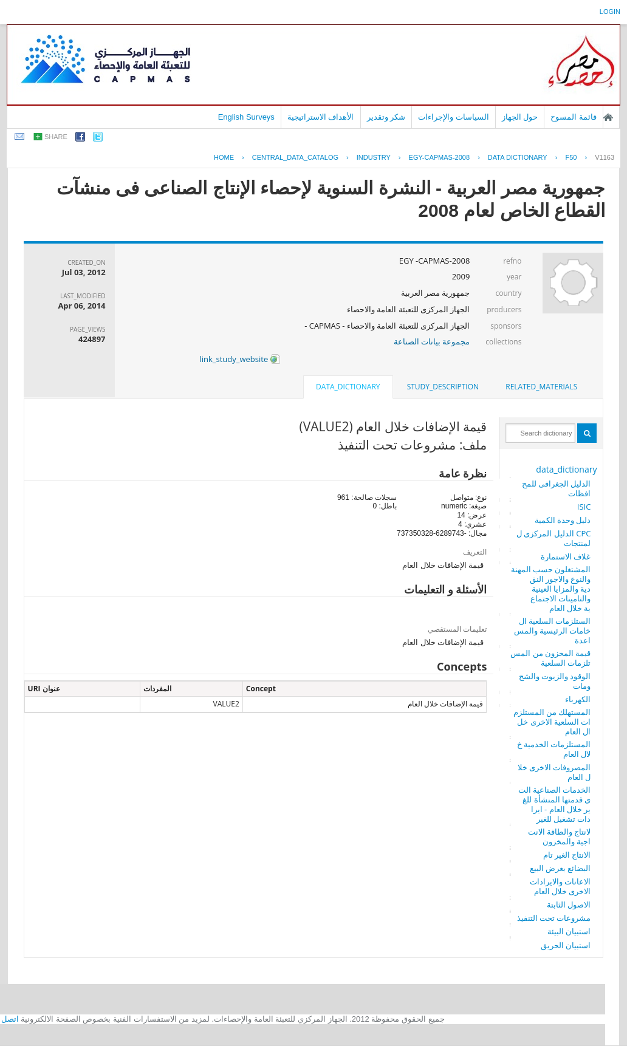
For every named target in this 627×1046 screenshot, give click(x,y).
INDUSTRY (374, 157)
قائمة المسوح (573, 116)
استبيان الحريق (566, 945)
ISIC (584, 506)
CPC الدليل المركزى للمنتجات (553, 538)
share (55, 136)
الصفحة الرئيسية (608, 117)
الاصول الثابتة (569, 904)
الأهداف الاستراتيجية (320, 116)
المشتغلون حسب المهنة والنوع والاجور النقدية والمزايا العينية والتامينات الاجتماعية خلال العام (551, 588)
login (610, 11)
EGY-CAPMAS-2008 (439, 157)
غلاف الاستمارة (566, 556)
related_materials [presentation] (541, 386)
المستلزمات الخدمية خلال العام (554, 749)
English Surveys (246, 116)
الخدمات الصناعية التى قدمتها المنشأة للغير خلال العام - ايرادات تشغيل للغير (554, 804)
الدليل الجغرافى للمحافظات (556, 488)
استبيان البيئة (569, 931)
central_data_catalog (295, 157)
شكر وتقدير (386, 116)
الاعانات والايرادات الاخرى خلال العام (560, 886)
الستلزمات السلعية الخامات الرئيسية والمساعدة (552, 630)
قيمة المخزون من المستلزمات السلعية (550, 658)
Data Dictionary (517, 157)
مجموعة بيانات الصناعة (432, 341)
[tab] (541, 386)
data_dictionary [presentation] (348, 386)
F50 (571, 157)
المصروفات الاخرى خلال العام (554, 772)
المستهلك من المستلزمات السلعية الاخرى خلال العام (552, 721)
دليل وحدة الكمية (563, 520)
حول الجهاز (520, 116)
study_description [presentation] (443, 386)
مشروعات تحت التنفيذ (554, 918)
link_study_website (239, 359)
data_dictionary (566, 469)
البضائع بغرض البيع (560, 868)
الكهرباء (578, 699)
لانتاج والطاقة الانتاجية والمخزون (559, 836)
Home (224, 157)
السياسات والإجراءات (453, 116)
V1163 (604, 157)
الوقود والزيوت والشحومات (555, 681)
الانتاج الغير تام (567, 855)
